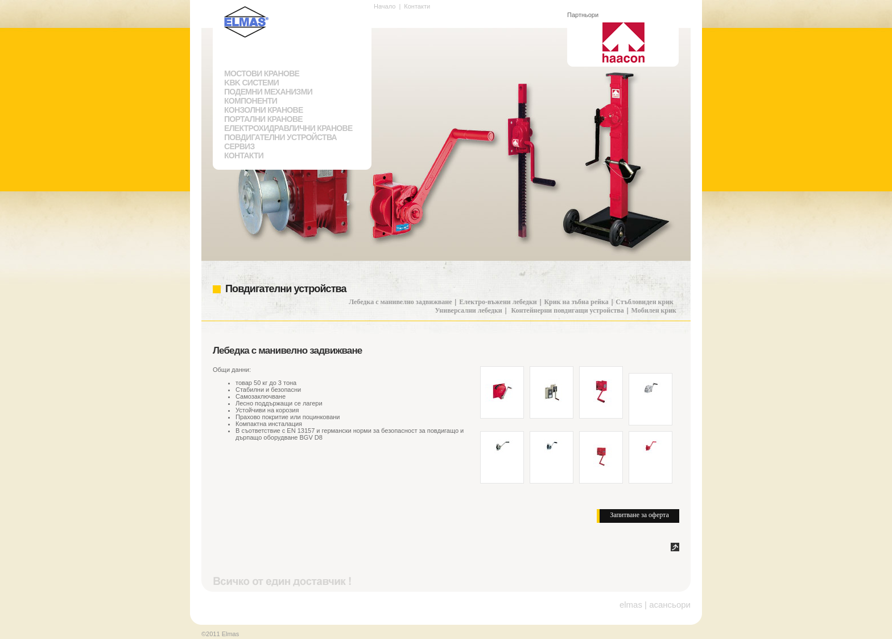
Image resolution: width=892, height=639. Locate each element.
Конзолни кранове (263, 109)
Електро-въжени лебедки (498, 302)
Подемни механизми (268, 91)
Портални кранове (263, 119)
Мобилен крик (653, 310)
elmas (631, 604)
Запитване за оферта (639, 515)
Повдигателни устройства (280, 137)
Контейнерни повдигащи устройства (567, 310)
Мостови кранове (261, 73)
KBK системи (251, 82)
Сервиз (239, 146)
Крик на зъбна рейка (576, 302)
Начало (384, 6)
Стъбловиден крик (645, 302)
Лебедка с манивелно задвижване (400, 302)
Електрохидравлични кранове (288, 128)
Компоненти (250, 100)
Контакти (243, 155)
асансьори (670, 604)
